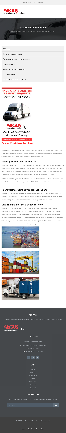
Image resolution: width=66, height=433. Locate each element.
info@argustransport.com (34, 351)
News (33, 379)
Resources (32, 382)
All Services (6, 49)
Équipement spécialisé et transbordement (16, 59)
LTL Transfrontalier (9, 74)
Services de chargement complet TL (14, 80)
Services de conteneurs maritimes (14, 69)
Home (33, 369)
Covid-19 (33, 388)
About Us (33, 372)
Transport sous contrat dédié (12, 54)
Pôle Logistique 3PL (9, 64)
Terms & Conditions (37, 429)
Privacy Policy (26, 429)
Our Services (33, 376)
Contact (33, 385)
